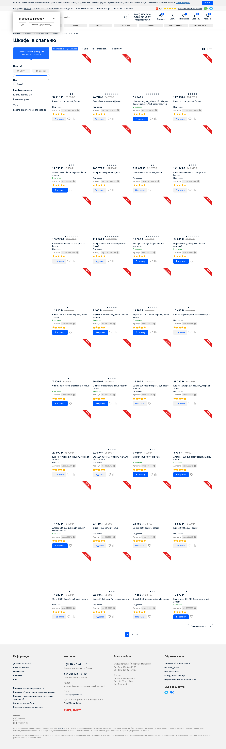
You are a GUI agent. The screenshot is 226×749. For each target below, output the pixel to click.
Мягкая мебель (175, 25)
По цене (84, 49)
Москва (27, 8)
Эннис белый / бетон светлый (147, 457)
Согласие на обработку (24, 703)
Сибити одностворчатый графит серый (71, 386)
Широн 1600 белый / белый (146, 528)
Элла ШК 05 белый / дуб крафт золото (111, 599)
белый (18, 83)
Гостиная (100, 25)
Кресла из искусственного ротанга (29, 110)
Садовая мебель (201, 25)
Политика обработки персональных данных (34, 692)
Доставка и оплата (84, 8)
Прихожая (125, 25)
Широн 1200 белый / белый (105, 528)
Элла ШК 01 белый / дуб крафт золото (70, 599)
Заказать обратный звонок (190, 8)
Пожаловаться (171, 671)
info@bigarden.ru (142, 20)
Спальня (150, 25)
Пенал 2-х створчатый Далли (106, 101)
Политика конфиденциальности (28, 688)
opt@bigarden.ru (72, 703)
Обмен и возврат (103, 8)
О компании (39, 8)
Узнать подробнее (183, 3)
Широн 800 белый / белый (185, 528)
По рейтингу (116, 49)
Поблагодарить (171, 667)
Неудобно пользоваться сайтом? (180, 679)
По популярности (99, 49)
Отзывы (118, 8)
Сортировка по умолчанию (65, 49)
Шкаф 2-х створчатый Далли (66, 101)
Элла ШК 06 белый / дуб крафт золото (151, 599)
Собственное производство (60, 8)
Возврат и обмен (21, 667)
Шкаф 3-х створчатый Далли (187, 101)
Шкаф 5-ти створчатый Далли (147, 172)
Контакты (129, 8)
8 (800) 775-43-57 (142, 17)
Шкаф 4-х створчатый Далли (106, 172)
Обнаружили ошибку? (174, 675)
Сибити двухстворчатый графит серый (191, 315)
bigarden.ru (61, 728)
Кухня (75, 25)
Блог (15, 679)
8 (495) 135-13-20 (142, 14)
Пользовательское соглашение (28, 707)
